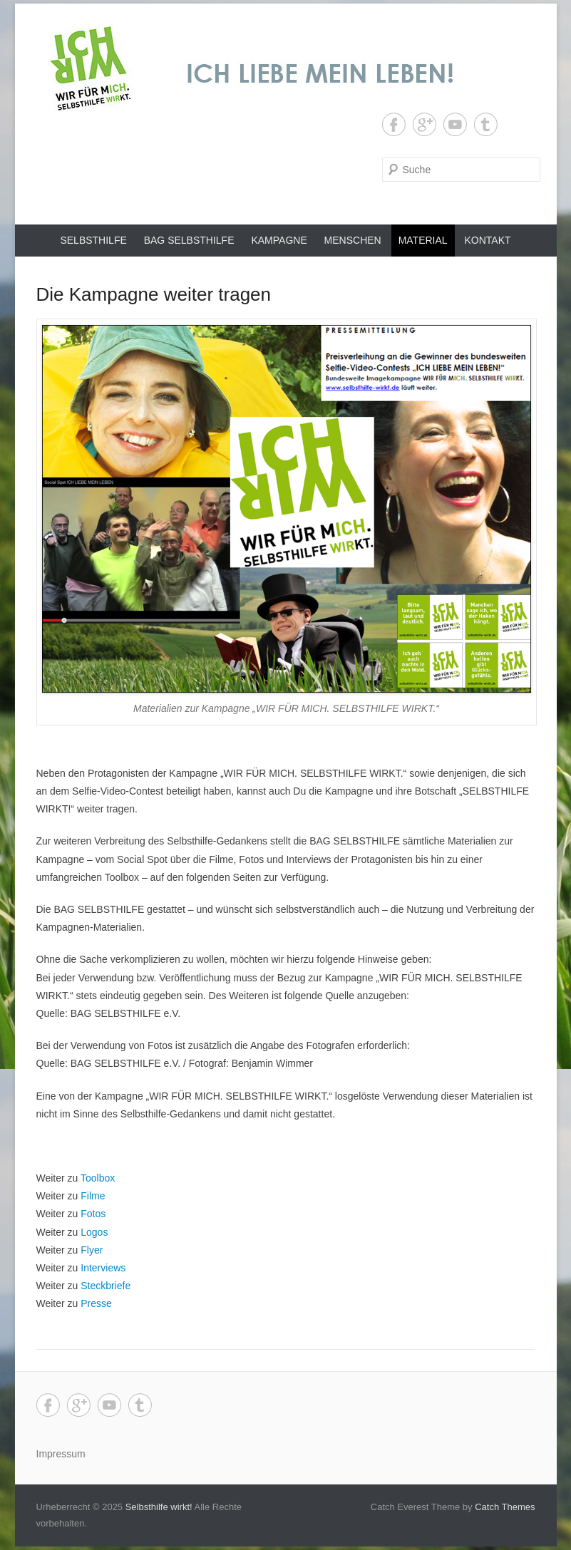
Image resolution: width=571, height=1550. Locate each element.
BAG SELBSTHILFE (189, 240)
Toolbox (98, 1178)
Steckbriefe (105, 1285)
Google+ (424, 124)
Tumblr (486, 124)
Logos (94, 1232)
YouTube (455, 124)
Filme (93, 1196)
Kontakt (488, 240)
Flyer (92, 1250)
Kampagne (279, 240)
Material (423, 240)
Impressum (61, 1453)
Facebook (394, 124)
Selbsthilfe (93, 240)
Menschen (352, 240)
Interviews (103, 1267)
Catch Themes (505, 1507)
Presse (96, 1303)
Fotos (93, 1213)
